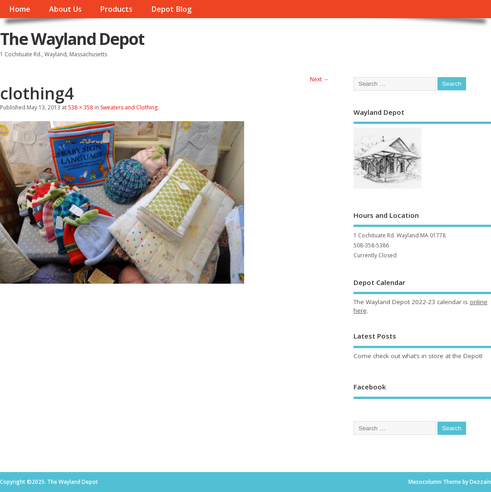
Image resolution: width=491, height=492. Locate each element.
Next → (319, 79)
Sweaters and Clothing (128, 107)
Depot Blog (171, 9)
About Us (65, 9)
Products (116, 9)
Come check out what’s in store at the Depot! (418, 356)
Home (19, 9)
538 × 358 (80, 107)
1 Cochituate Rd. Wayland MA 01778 (400, 235)
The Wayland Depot (72, 39)
